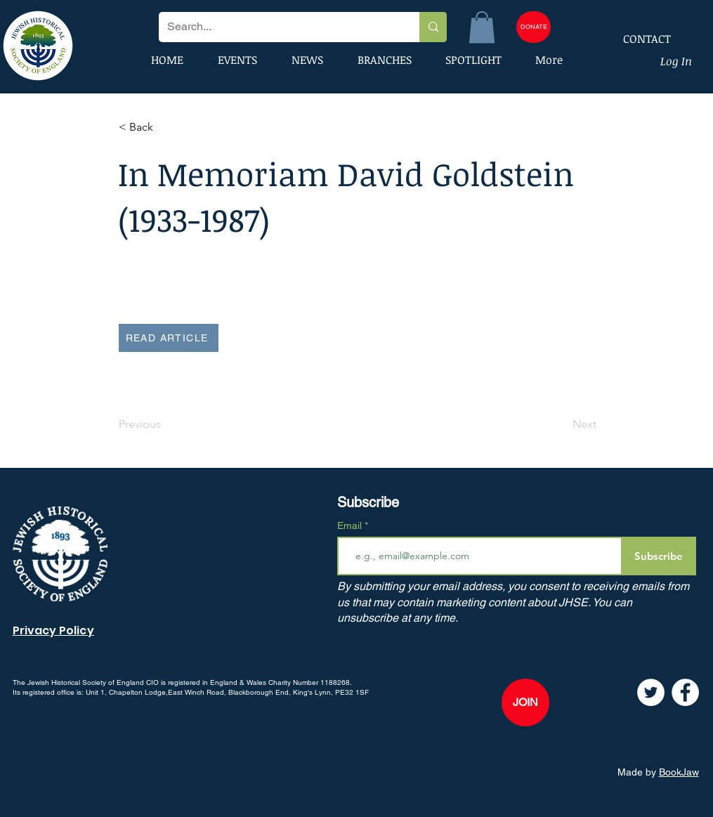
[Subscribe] (658, 556)
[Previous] (165, 424)
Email (351, 525)
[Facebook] (685, 692)
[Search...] (278, 27)
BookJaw (679, 772)
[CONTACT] (638, 39)
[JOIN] (525, 702)
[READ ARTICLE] (168, 338)
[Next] (561, 424)
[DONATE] (533, 27)
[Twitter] (651, 692)
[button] (482, 27)
